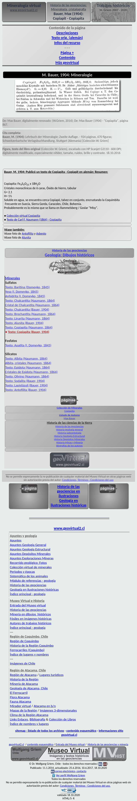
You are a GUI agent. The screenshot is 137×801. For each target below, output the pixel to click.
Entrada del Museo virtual (28, 605)
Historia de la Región (24, 679)
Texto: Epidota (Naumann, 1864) (27, 367)
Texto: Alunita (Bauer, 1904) (24, 323)
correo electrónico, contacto (70, 771)
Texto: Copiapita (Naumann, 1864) (28, 327)
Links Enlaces (19, 719)
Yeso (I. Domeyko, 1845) (21, 292)
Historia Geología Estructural (69, 436)
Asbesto (41, 234)
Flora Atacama (20, 697)
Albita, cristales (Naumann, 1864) (28, 363)
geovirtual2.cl (16, 744)
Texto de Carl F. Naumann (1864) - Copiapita (34, 220)
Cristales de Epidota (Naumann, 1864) (31, 372)
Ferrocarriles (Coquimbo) (27, 650)
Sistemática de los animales (29, 576)
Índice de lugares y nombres (29, 654)
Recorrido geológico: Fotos (28, 563)
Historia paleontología (69, 432)
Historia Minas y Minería (69, 442)
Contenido (67, 57)
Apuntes (15, 540)
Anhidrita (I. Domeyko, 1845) (25, 296)
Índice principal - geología (27, 594)
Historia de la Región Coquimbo (32, 645)
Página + (67, 52)
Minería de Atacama (24, 684)
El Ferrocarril (19, 693)
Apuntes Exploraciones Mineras (32, 558)
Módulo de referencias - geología (33, 581)
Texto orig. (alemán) (67, 37)
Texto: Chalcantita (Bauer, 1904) (27, 309)
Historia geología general (69, 429)
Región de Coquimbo (24, 641)
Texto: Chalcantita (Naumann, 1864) (30, 300)
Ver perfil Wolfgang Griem (68, 775)
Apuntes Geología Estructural (30, 549)
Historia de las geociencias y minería (108, 744)
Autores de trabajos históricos (30, 623)
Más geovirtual (67, 62)
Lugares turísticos (51, 675)
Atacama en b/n (45, 706)
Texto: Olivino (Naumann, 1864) (27, 376)
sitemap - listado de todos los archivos (39, 731)
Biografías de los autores (69, 445)
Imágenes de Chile (22, 663)
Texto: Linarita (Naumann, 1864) (27, 318)
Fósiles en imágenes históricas (31, 619)
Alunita (26, 237)
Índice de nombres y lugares (29, 724)
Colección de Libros (62, 719)
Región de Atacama (23, 675)
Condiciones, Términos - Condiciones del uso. (85, 785)
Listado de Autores (69, 415)
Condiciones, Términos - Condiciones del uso (87, 480)
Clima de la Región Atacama (29, 715)
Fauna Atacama (20, 701)
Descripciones (67, 33)
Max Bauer (69, 418)
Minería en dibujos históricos (30, 614)
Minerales (12, 278)
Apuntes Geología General (28, 545)
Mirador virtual (20, 706)
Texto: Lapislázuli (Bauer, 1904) (26, 385)
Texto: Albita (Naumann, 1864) (26, 358)
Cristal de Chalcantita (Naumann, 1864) (32, 305)
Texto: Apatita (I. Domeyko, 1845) (28, 345)
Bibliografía (37, 719)
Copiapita (69, 411)
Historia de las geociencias (69, 426)
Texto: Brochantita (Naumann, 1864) (30, 314)
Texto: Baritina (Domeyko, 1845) (27, 287)
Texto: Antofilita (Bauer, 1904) (25, 390)
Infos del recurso (67, 42)
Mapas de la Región (23, 710)
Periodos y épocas (22, 572)
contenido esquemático (81, 731)
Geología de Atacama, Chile (29, 688)
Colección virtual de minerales (31, 567)
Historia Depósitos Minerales (69, 439)
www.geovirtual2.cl (69, 528)
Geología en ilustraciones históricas (69, 503)
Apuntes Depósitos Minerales (30, 554)
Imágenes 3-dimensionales (58, 710)
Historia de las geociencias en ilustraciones (68, 491)
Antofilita (28, 234)
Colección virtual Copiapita (23, 216)
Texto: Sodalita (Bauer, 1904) (25, 381)
